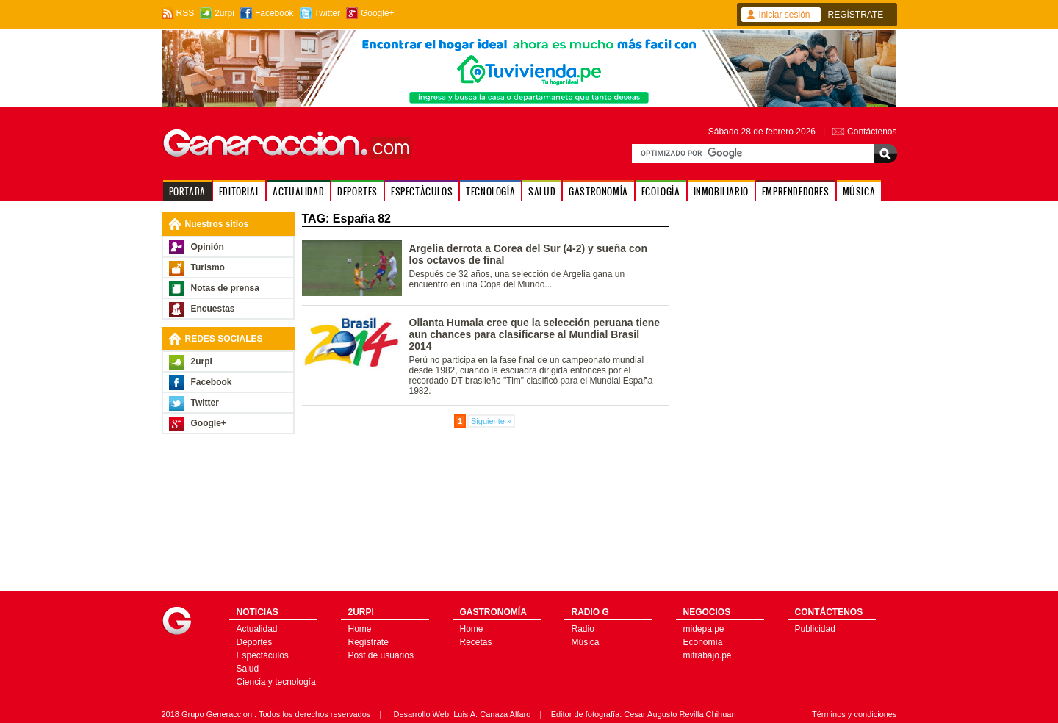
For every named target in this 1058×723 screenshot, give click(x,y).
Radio (583, 629)
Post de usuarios (381, 655)
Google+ (378, 13)
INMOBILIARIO (721, 191)
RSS (185, 13)
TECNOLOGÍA (490, 191)
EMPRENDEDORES (796, 191)
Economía (703, 642)
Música (586, 642)
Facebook (274, 13)
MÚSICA (859, 191)
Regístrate (368, 642)
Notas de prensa (225, 288)
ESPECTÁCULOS (422, 191)
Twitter (327, 13)
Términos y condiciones (854, 714)
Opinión (207, 247)
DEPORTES (357, 191)
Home (360, 629)
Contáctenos (871, 131)
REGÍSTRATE (856, 15)
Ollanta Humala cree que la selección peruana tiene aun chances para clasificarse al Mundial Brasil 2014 (535, 334)
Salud (248, 668)
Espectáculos (263, 655)
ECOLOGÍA (660, 191)
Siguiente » (491, 421)
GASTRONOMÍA (598, 191)
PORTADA (187, 191)
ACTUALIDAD (298, 191)
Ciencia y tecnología (276, 682)
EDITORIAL (239, 191)
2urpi (224, 13)
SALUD (541, 191)
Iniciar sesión (784, 15)
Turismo (208, 267)
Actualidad (257, 629)
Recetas (476, 642)
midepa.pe (703, 629)
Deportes (255, 642)
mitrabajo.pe (707, 655)
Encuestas (213, 308)
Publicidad (815, 629)
